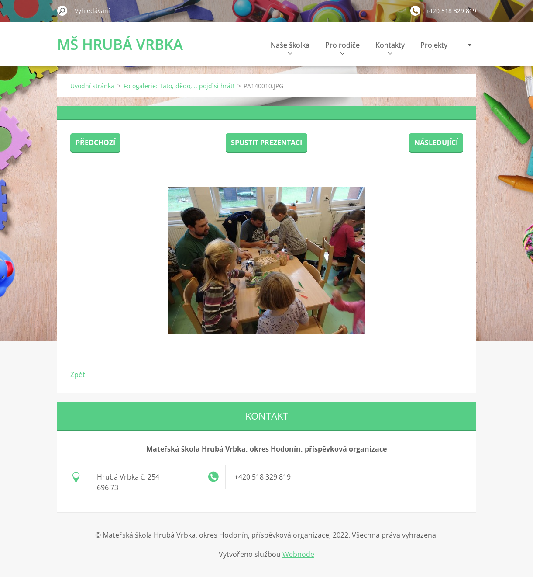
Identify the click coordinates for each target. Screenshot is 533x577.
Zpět (77, 374)
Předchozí (95, 142)
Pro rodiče (342, 47)
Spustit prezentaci (266, 142)
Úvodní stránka (92, 86)
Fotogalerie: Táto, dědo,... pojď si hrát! (179, 86)
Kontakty (390, 47)
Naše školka (290, 47)
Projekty (433, 45)
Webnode (298, 554)
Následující (436, 142)
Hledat (62, 10)
